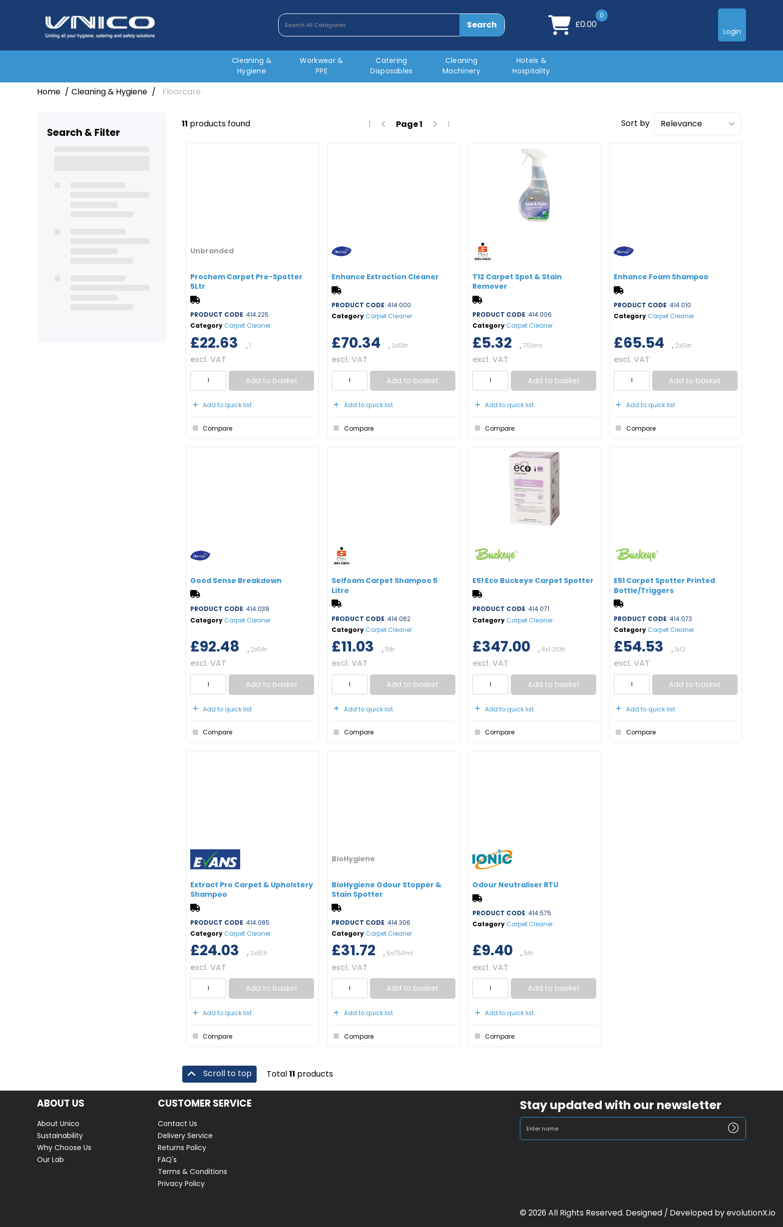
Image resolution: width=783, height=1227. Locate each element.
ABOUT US (60, 1104)
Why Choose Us (64, 1148)
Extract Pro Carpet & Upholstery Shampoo (251, 889)
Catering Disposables (391, 65)
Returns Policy (182, 1148)
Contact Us (177, 1124)
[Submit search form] (482, 25)
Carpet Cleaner (247, 325)
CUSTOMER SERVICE (205, 1104)
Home (48, 91)
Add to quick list (221, 405)
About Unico (58, 1124)
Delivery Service (185, 1136)
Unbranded (212, 251)
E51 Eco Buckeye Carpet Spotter (533, 581)
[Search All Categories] (391, 24)
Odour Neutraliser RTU (515, 885)
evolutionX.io (751, 1213)
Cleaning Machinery (461, 65)
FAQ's (167, 1160)
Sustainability (60, 1136)
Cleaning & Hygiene (252, 65)
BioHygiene (353, 859)
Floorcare (181, 91)
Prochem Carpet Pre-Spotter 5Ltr (246, 281)
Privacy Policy (181, 1184)
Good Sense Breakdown (236, 581)
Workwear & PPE (321, 65)
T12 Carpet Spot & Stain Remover (517, 281)
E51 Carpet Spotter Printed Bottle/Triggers (664, 585)
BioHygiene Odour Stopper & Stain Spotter (386, 889)
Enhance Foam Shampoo (661, 277)
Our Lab (50, 1160)
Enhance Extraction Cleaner (385, 277)
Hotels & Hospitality (531, 65)
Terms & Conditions (192, 1172)
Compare (211, 428)
